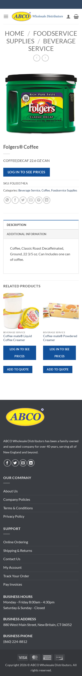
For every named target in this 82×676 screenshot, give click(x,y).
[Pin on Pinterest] (38, 200)
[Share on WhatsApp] (7, 200)
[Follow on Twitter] (15, 463)
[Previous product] (45, 58)
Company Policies (16, 499)
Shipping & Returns (17, 550)
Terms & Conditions (18, 508)
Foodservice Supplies (64, 190)
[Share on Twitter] (23, 200)
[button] (6, 16)
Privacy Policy (13, 516)
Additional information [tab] (27, 234)
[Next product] (36, 58)
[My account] (68, 16)
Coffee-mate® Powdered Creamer (60, 338)
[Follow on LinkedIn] (31, 463)
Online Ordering (15, 542)
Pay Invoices (12, 584)
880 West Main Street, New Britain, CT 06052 (37, 624)
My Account (12, 567)
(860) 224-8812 (15, 641)
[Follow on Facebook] (7, 463)
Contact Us (11, 559)
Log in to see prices (26, 172)
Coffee (46, 190)
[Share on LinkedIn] (46, 200)
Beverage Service (52, 44)
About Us (10, 491)
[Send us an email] (23, 463)
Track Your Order (16, 576)
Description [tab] (16, 225)
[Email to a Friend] (31, 200)
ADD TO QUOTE (18, 369)
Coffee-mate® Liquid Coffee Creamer (17, 338)
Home (14, 33)
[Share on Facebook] (15, 200)
